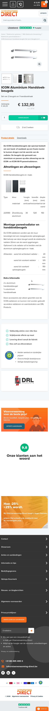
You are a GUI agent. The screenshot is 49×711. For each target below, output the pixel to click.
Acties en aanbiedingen (11, 555)
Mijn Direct (13, 4)
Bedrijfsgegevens (8, 571)
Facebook (3, 673)
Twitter (13, 673)
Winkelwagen (44, 3)
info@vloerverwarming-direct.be (21, 666)
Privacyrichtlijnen (8, 612)
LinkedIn (8, 673)
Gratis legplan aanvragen (13, 619)
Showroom (5, 547)
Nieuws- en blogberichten (12, 590)
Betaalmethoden (21, 682)
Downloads (21, 138)
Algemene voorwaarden (11, 601)
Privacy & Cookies (37, 696)
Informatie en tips (8, 563)
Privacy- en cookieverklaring (10, 651)
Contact (4, 539)
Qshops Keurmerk (9, 579)
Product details (7, 138)
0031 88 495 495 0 (20, 4)
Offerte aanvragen (44, 14)
